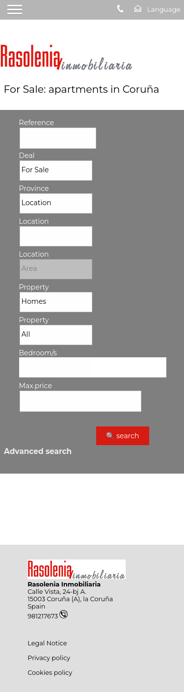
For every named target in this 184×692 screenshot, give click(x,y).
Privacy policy (48, 658)
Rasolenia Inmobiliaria (64, 584)
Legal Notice (47, 643)
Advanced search (38, 451)
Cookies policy (49, 672)
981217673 (47, 616)
